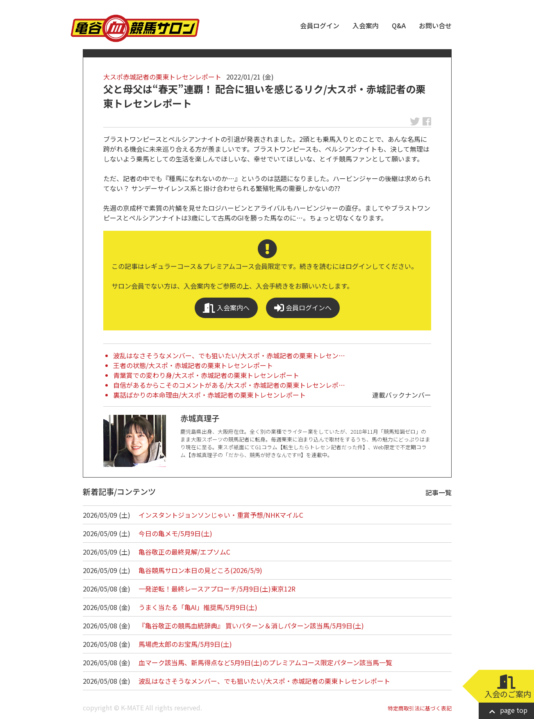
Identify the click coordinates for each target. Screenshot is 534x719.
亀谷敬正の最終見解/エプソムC (184, 552)
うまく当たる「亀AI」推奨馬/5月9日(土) (198, 607)
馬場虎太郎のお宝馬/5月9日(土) (185, 644)
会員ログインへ (303, 308)
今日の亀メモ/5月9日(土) (175, 533)
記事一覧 (438, 492)
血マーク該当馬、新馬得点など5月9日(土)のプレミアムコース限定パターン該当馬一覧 (265, 662)
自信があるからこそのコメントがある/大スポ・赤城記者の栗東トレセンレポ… (229, 385)
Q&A (399, 25)
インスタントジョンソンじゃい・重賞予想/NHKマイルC (221, 515)
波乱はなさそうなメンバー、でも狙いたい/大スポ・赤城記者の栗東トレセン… (229, 355)
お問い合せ (435, 25)
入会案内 (365, 25)
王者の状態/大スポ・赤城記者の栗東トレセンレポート (193, 365)
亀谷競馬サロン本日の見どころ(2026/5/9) (200, 570)
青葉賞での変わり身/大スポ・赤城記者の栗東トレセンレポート (206, 375)
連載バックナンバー (401, 395)
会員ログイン (319, 25)
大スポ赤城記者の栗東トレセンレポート (162, 77)
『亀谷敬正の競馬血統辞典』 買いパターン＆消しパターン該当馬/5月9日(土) (251, 625)
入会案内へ (226, 308)
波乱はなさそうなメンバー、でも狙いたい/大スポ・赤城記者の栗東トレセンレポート (264, 681)
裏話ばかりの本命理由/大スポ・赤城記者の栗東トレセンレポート (209, 395)
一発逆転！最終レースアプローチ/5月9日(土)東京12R (217, 589)
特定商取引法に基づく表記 (420, 708)
